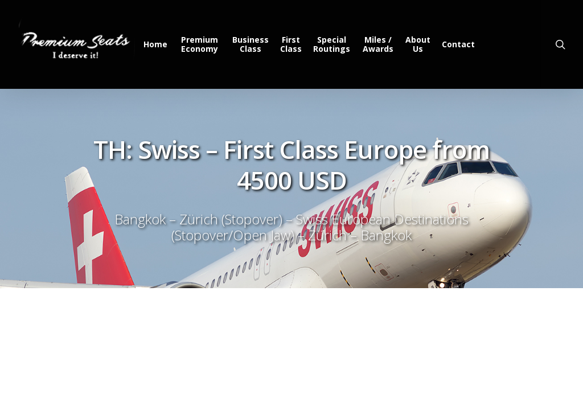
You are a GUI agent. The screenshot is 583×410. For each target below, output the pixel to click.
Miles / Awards (378, 44)
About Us (418, 44)
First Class (292, 44)
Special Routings (333, 44)
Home (158, 44)
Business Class (252, 44)
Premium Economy (201, 44)
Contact (458, 44)
